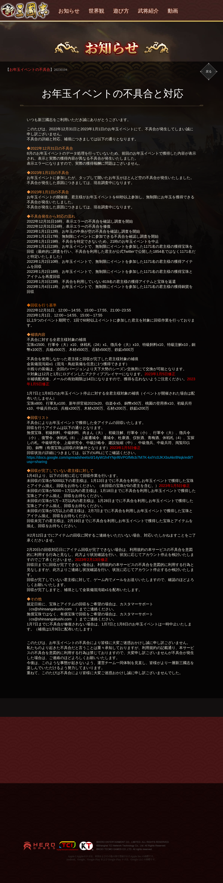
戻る (209, 71)
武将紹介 (148, 11)
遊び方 (121, 11)
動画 (173, 11)
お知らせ (69, 11)
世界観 (96, 11)
